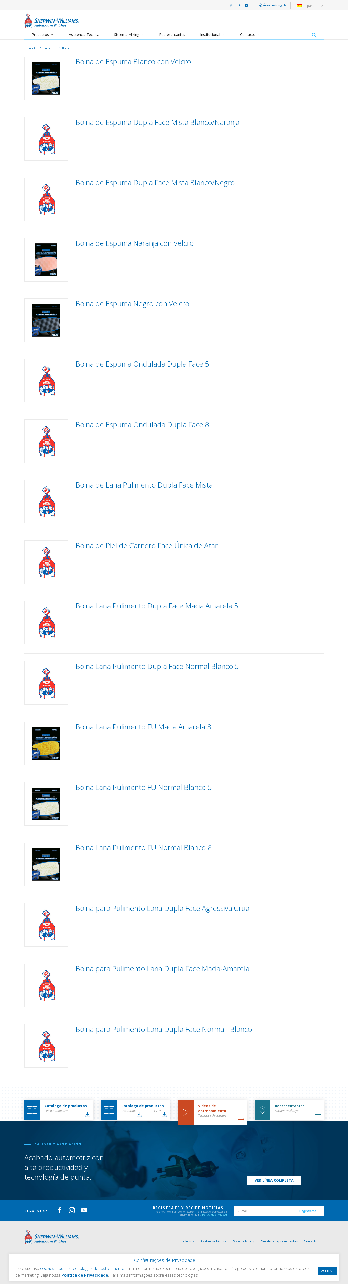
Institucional (210, 34)
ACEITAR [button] (327, 1270)
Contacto (247, 34)
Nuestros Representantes (279, 1241)
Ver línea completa (274, 1180)
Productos (40, 34)
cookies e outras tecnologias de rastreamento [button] (82, 1268)
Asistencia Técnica (84, 34)
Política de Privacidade (84, 1275)
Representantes (172, 34)
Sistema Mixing (126, 34)
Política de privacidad (214, 1214)
